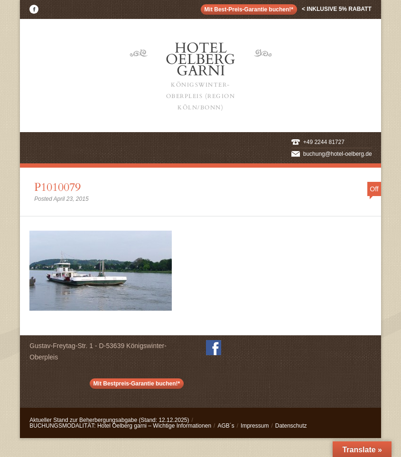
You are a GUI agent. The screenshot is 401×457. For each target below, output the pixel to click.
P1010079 (57, 187)
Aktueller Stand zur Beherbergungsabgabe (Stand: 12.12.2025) (109, 420)
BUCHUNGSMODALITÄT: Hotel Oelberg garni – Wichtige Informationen (120, 425)
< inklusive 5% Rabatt (337, 9)
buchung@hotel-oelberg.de (337, 154)
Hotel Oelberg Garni (200, 75)
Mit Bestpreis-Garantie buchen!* (136, 383)
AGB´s (225, 425)
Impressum (255, 425)
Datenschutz (291, 425)
